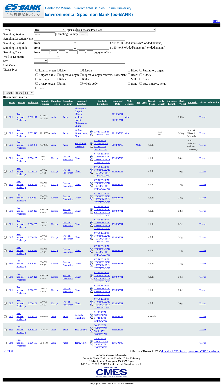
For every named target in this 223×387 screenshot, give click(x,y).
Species (21, 102)
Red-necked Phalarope (21, 117)
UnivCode (33, 102)
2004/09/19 (117, 144)
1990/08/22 (117, 316)
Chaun (78, 158)
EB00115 (32, 342)
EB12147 (32, 117)
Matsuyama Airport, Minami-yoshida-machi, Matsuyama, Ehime (81, 117)
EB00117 (32, 316)
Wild (127, 117)
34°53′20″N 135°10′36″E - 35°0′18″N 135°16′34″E (101, 329)
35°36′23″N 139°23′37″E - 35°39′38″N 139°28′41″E (101, 343)
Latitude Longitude (102, 102)
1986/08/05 (117, 342)
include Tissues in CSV (147, 351)
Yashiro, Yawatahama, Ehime (81, 133)
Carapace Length (172, 102)
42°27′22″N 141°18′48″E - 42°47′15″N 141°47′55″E (101, 145)
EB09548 (32, 133)
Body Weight (182, 102)
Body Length (161, 102)
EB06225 (32, 224)
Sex (138, 102)
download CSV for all (174, 351)
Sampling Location (82, 102)
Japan (65, 117)
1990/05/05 (117, 329)
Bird (11, 117)
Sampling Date (118, 102)
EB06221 (32, 276)
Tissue (203, 117)
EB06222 (32, 263)
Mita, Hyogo (81, 329)
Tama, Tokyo (81, 342)
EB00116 (32, 329)
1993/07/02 (117, 158)
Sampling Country (68, 102)
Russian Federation (68, 158)
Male (138, 144)
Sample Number (45, 102)
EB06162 (32, 303)
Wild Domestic (130, 102)
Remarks (192, 102)
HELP (216, 21)
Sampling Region (56, 102)
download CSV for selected (204, 351)
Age (144, 102)
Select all (8, 351)
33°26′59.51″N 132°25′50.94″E (102, 133)
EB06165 (32, 158)
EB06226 (32, 210)
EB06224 (32, 237)
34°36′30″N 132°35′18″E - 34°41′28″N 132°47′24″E (101, 316)
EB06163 (32, 184)
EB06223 (32, 250)
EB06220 (32, 290)
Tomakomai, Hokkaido (81, 145)
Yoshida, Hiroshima (80, 316)
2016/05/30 (117, 133)
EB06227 (32, 197)
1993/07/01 (117, 197)
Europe (54, 158)
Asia (53, 117)
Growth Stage (152, 102)
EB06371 (32, 144)
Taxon (12, 102)
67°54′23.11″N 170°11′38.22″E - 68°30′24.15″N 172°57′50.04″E (102, 158)
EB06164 (32, 171)
